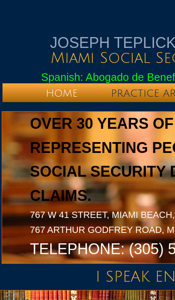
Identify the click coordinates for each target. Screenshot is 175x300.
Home (62, 93)
